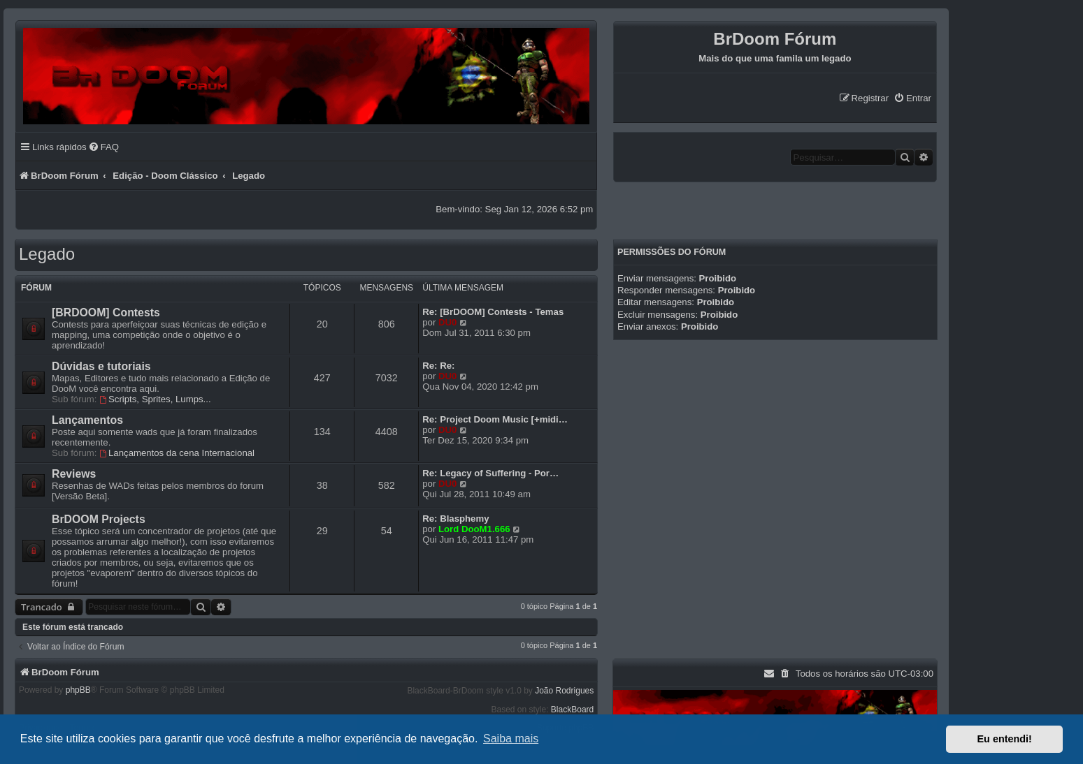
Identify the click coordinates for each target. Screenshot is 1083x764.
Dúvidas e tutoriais (101, 366)
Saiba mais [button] (510, 738)
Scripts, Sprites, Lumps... (154, 399)
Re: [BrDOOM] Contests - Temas (493, 312)
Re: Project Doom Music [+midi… (495, 419)
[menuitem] (912, 98)
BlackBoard (572, 709)
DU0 (447, 322)
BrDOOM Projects (98, 519)
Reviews (74, 474)
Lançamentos (87, 420)
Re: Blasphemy (455, 518)
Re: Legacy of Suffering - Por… (490, 473)
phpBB (78, 690)
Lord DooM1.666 (474, 529)
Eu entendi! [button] (1004, 738)
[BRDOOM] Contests (106, 312)
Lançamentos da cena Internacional (176, 453)
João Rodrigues (564, 691)
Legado (47, 253)
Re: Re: (438, 365)
